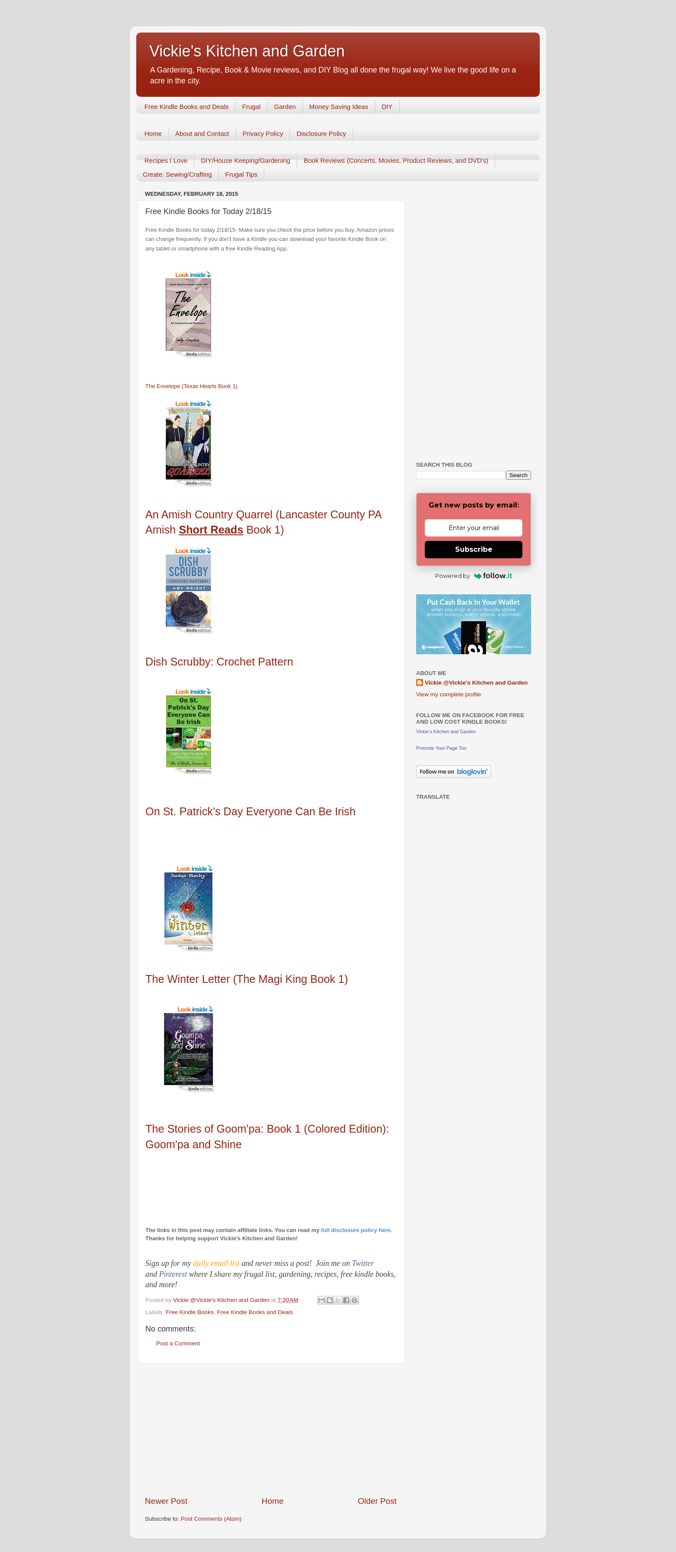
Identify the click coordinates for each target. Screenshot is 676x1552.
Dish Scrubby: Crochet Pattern (219, 662)
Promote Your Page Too (441, 748)
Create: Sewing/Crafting (177, 174)
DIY (387, 106)
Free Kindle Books (189, 1312)
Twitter (363, 1263)
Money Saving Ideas (338, 106)
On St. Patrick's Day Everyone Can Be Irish (250, 811)
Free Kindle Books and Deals (186, 106)
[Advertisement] (271, 1429)
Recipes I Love (165, 160)
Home (153, 133)
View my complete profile (448, 694)
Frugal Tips (241, 174)
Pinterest (174, 1274)
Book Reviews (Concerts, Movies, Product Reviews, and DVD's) (396, 160)
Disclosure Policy (321, 133)
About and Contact (202, 133)
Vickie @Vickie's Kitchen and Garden (476, 682)
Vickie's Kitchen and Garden (247, 51)
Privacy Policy (263, 133)
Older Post (377, 1501)
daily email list (217, 1263)
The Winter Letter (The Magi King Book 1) (246, 979)
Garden (285, 106)
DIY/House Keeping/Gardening (245, 160)
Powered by (473, 575)
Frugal (251, 106)
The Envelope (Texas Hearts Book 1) (191, 386)
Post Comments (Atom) (211, 1519)
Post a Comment (178, 1343)
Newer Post (166, 1501)
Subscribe (473, 549)
